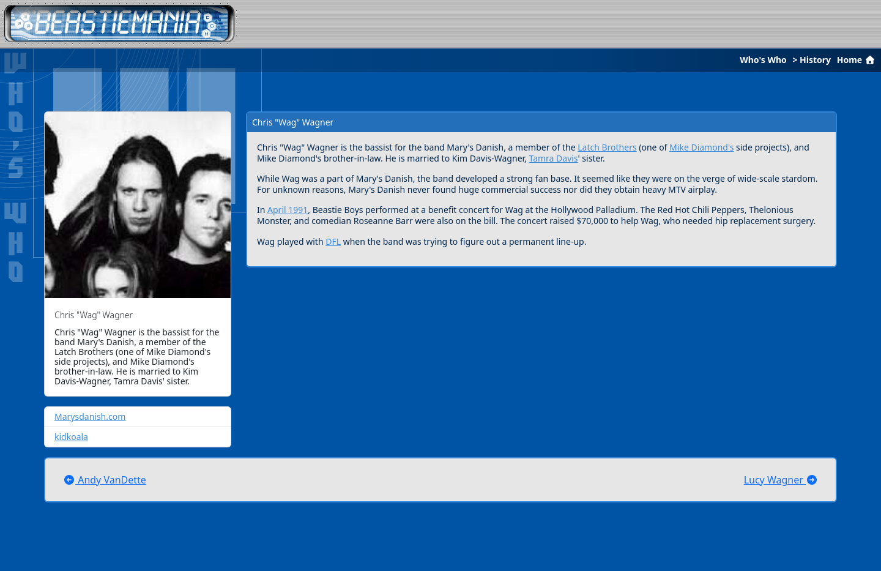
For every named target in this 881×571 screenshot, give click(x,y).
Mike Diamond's (701, 147)
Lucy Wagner (781, 480)
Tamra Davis (553, 158)
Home (857, 59)
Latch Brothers (607, 147)
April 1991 (287, 209)
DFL (333, 241)
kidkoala (71, 436)
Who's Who (763, 59)
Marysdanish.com (89, 416)
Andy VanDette (104, 480)
